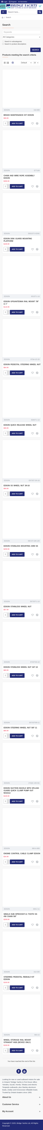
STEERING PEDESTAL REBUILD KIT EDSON (19, 978)
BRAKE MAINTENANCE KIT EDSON (19, 115)
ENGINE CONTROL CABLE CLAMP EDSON (22, 853)
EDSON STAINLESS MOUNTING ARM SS (21, 546)
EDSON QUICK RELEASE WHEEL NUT (20, 425)
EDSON (7, 110)
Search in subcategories (12, 41)
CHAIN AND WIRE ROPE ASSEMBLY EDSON (19, 177)
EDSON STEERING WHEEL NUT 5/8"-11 (20, 728)
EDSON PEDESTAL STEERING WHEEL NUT (22, 364)
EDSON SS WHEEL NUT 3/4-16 (17, 486)
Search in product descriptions (14, 44)
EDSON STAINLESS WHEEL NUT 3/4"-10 (21, 667)
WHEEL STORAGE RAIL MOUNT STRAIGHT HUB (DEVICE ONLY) (17, 1041)
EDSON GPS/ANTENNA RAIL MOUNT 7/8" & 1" (21, 302)
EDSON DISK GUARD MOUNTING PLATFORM (18, 240)
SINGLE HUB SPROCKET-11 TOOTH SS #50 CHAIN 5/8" (20, 915)
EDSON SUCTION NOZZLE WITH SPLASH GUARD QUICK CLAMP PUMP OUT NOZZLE (21, 790)
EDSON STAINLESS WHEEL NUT (17, 607)
